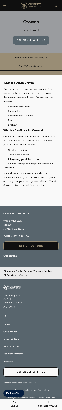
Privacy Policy (13, 397)
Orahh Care (50, 397)
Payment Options (13, 353)
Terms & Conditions (28, 397)
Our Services (10, 331)
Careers (41, 397)
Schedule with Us (31, 40)
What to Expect (12, 346)
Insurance (8, 361)
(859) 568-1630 (35, 66)
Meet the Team (11, 339)
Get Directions (31, 246)
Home (6, 324)
